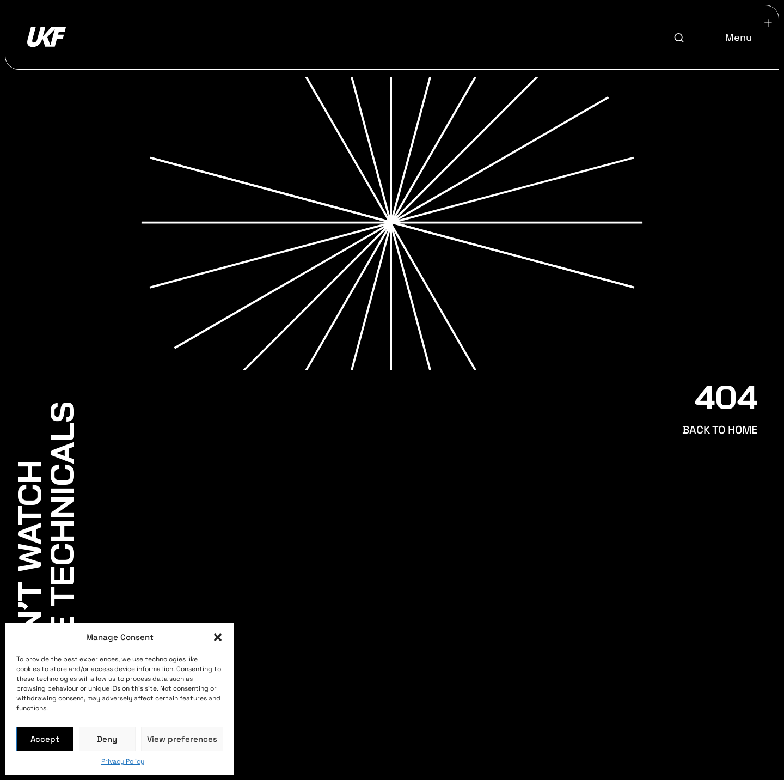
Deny (107, 739)
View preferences (182, 739)
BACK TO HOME (719, 430)
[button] (217, 637)
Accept (44, 739)
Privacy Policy (122, 761)
